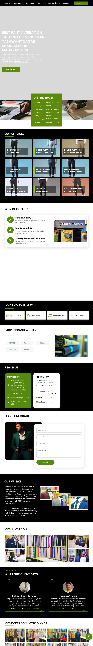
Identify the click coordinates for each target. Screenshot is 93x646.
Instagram (51, 392)
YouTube (40, 402)
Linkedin (51, 402)
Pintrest (51, 397)
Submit (45, 462)
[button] (11, 69)
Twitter (40, 397)
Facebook (41, 391)
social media (47, 380)
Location (66, 3)
